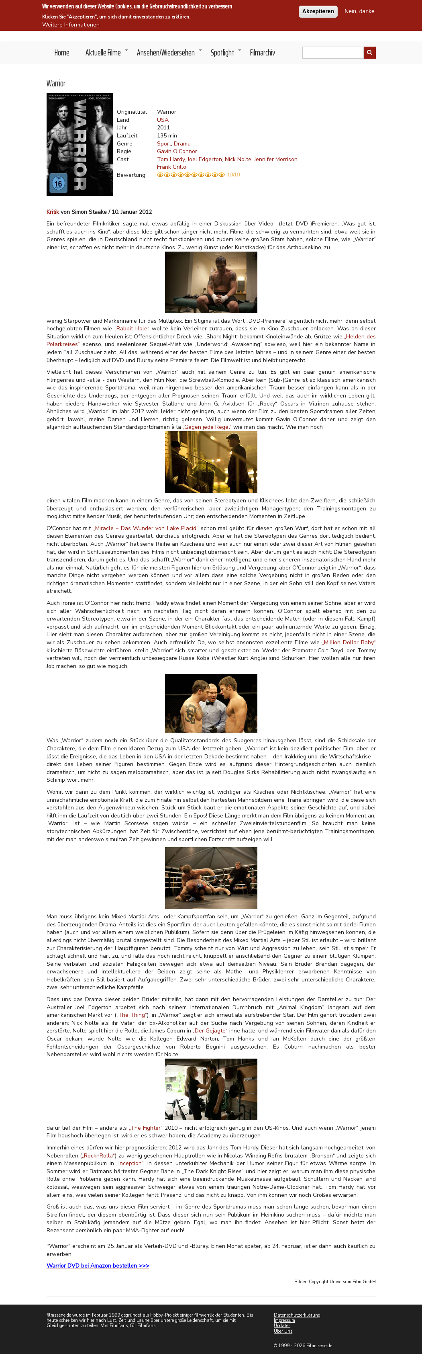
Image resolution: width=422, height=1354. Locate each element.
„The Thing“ (131, 1015)
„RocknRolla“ (98, 1155)
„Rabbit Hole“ (131, 328)
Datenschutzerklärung (297, 1315)
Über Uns (283, 1331)
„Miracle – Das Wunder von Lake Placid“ (145, 528)
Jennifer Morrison (276, 159)
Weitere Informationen (71, 24)
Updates (282, 1326)
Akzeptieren (318, 10)
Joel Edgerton (205, 159)
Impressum (284, 1320)
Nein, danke (360, 10)
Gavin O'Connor (177, 151)
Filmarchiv (262, 52)
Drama (182, 143)
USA (163, 120)
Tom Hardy (171, 159)
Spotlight (226, 55)
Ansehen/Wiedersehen (170, 55)
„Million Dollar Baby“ (349, 642)
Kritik (53, 212)
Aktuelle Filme (107, 55)
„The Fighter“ (146, 1128)
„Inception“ (129, 1163)
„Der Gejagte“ (210, 1030)
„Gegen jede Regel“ (208, 427)
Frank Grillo (171, 167)
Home (62, 52)
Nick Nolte (238, 159)
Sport (164, 143)
